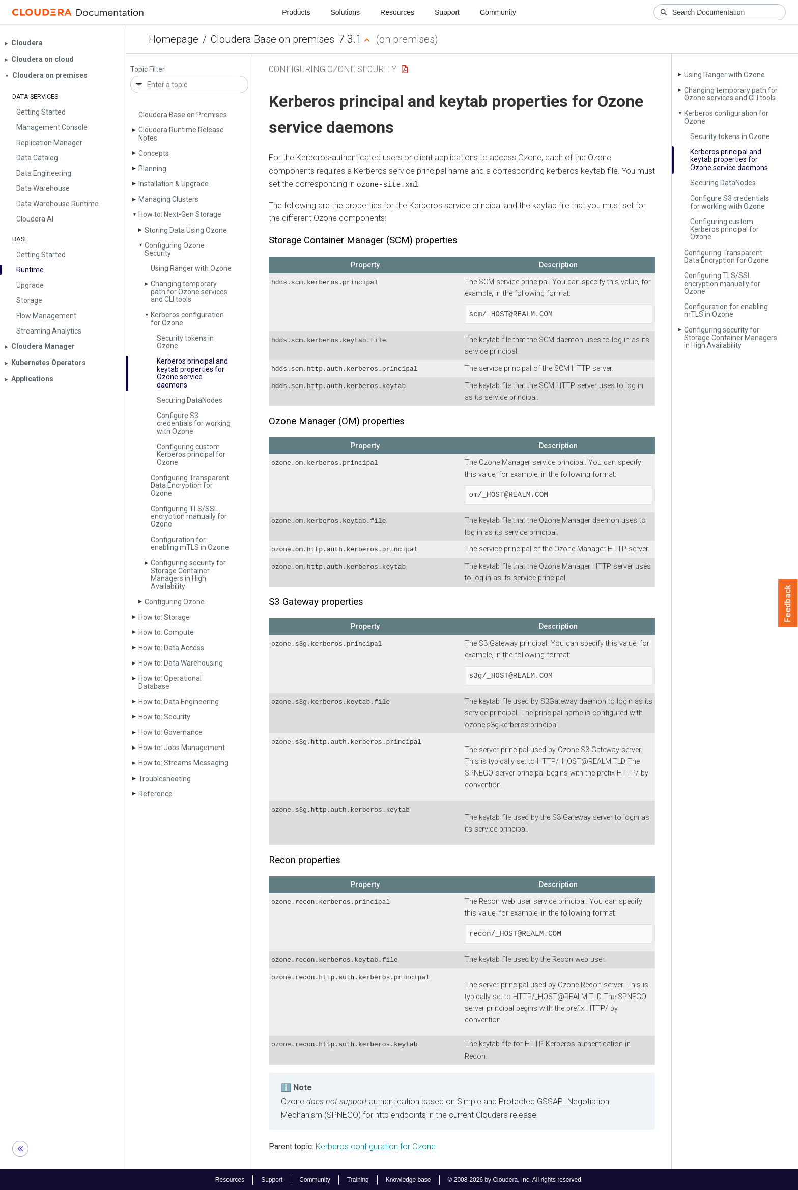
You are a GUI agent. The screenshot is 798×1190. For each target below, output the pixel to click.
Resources (397, 12)
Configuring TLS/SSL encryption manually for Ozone (189, 517)
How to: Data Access (171, 648)
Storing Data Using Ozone (186, 230)
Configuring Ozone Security (175, 249)
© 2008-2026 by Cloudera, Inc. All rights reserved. (515, 1178)
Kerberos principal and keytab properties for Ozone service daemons (192, 373)
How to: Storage (164, 617)
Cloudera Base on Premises (182, 114)
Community (498, 12)
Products (296, 12)
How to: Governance (170, 732)
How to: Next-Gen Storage (179, 214)
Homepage (173, 39)
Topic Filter (147, 69)
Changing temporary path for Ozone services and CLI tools (189, 291)
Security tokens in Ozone (185, 342)
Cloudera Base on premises (272, 39)
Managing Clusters (168, 199)
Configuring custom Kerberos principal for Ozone (191, 454)
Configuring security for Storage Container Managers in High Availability (188, 574)
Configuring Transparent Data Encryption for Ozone (190, 485)
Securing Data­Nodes (189, 400)
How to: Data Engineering (178, 702)
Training (358, 1178)
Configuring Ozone (175, 602)
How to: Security (164, 717)
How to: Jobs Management (181, 747)
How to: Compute (166, 632)
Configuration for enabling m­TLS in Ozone (190, 543)
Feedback (788, 603)
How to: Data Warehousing (180, 663)
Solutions (345, 12)
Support (447, 12)
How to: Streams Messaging (183, 763)
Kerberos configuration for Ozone (187, 318)
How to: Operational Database (170, 682)
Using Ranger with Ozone (191, 268)
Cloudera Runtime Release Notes (181, 134)
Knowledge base (408, 1178)
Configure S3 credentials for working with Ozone (194, 423)
